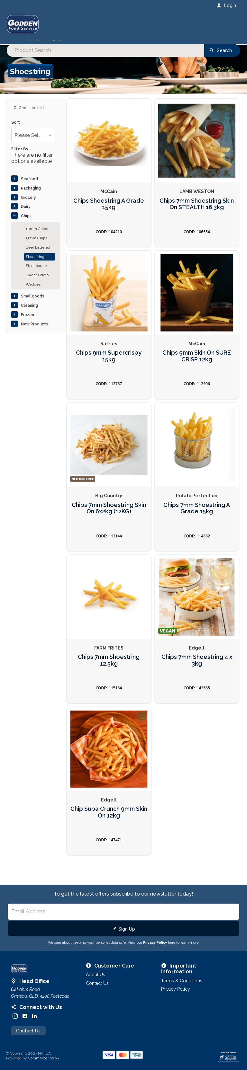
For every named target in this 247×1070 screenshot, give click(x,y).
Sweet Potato (37, 283)
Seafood (29, 186)
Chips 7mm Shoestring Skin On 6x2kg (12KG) (109, 516)
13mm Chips (36, 245)
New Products (34, 332)
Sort (15, 130)
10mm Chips (37, 236)
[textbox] (97, 25)
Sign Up (126, 936)
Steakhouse (36, 273)
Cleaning (29, 313)
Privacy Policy (155, 950)
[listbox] (33, 143)
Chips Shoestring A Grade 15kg (108, 211)
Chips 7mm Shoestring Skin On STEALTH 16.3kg (197, 211)
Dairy (26, 214)
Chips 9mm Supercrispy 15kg (109, 363)
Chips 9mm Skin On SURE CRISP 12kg (196, 363)
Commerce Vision (43, 1066)
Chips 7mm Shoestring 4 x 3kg (196, 668)
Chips (26, 224)
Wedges (33, 292)
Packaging (31, 196)
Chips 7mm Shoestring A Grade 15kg (196, 516)
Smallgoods (32, 304)
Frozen (27, 322)
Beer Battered (38, 255)
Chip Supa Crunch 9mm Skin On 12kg (108, 820)
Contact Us (28, 1039)
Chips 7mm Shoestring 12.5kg (109, 668)
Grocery (28, 205)
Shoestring (35, 264)
